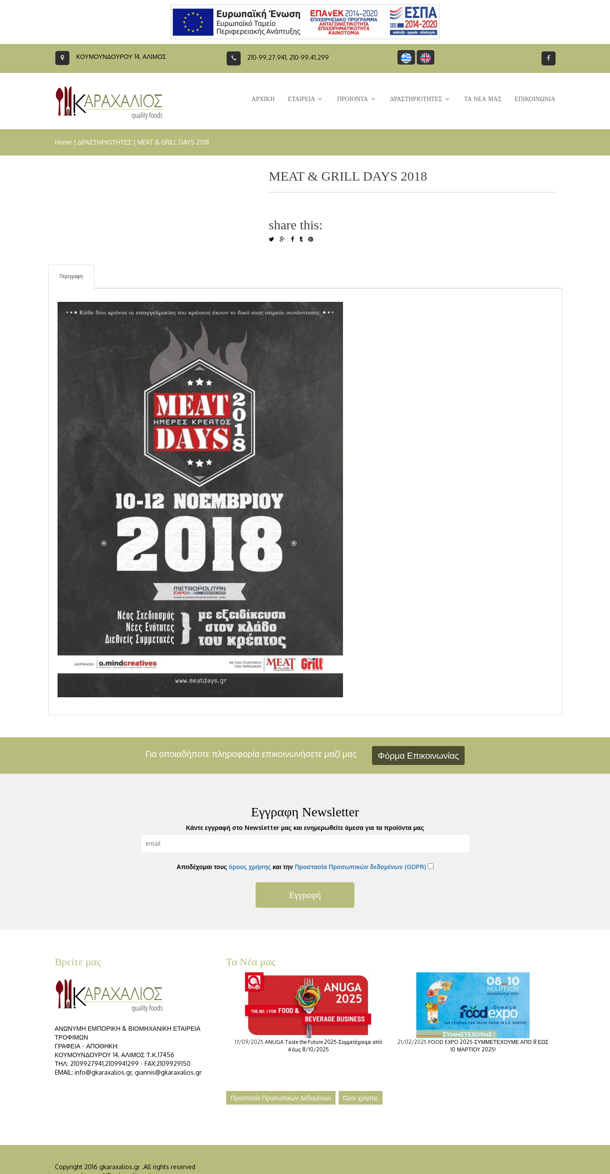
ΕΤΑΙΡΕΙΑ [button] (306, 99)
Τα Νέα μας (251, 961)
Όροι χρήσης (360, 1098)
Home (63, 142)
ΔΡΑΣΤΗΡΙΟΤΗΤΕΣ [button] (420, 99)
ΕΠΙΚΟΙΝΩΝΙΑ (535, 99)
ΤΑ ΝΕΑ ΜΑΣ (483, 99)
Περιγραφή (71, 276)
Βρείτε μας (78, 961)
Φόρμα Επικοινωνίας (418, 755)
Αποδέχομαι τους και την (301, 866)
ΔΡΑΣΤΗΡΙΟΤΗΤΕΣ (105, 142)
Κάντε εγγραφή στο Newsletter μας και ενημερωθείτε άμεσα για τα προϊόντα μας (305, 827)
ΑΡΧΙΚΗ (263, 99)
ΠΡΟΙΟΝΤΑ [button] (356, 99)
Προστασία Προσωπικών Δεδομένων (281, 1098)
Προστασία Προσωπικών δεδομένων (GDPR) (360, 866)
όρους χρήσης (250, 866)
